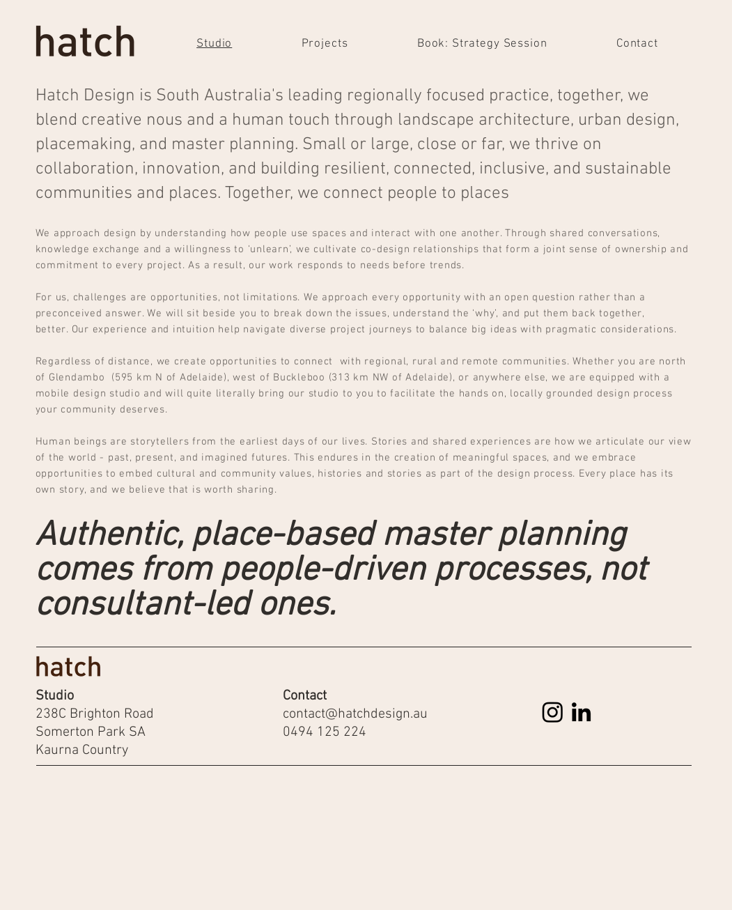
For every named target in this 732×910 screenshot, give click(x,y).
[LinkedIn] (581, 711)
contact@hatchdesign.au (355, 714)
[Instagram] (552, 711)
